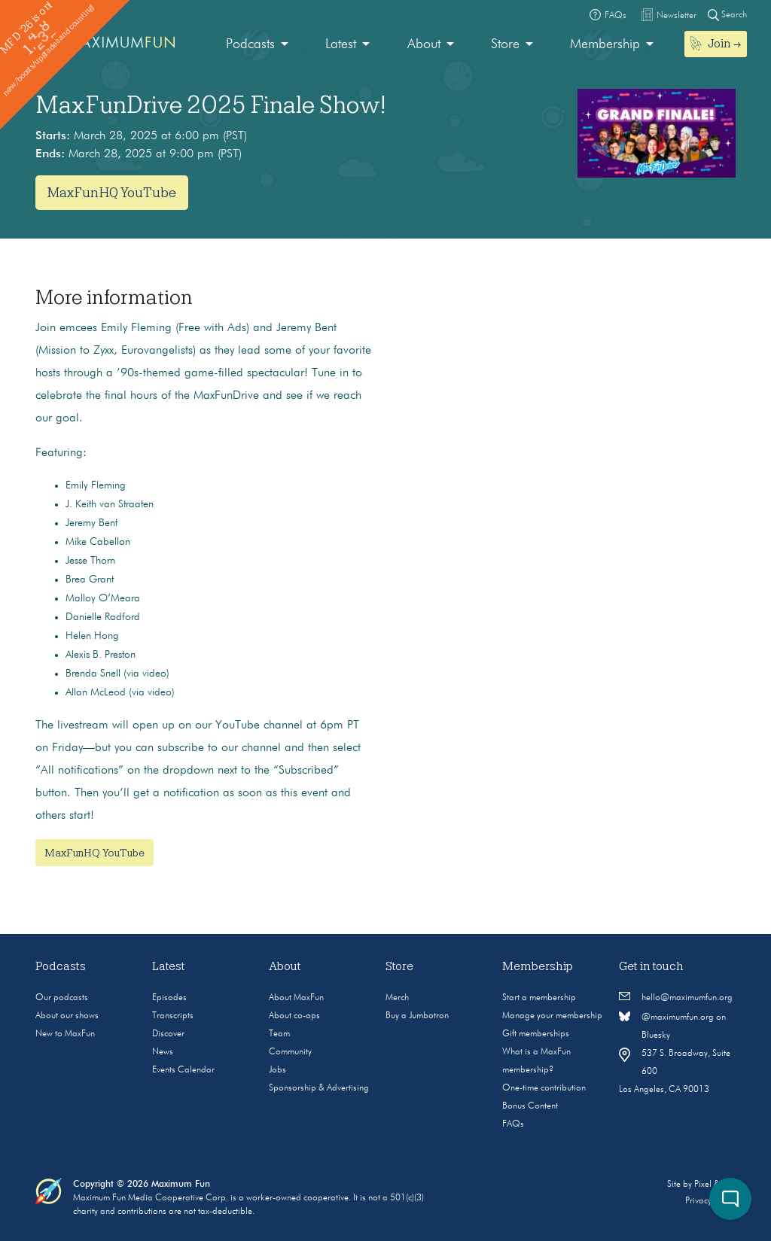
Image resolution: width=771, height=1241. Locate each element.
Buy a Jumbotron (417, 1015)
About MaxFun (296, 997)
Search (727, 14)
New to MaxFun (65, 1034)
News (162, 1052)
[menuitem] (257, 45)
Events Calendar (183, 1070)
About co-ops (294, 1015)
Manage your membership (552, 1015)
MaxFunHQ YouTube (111, 192)
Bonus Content (530, 1106)
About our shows (67, 1015)
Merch (397, 997)
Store (505, 44)
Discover (168, 1034)
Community (290, 1052)
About (423, 44)
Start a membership (539, 997)
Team (279, 1034)
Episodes (169, 997)
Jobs (277, 1070)
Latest (340, 44)
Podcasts (250, 44)
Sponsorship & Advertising (319, 1088)
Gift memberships (535, 1034)
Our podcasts (61, 997)
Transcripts (173, 1015)
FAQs (513, 1124)
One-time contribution (544, 1088)
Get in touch (651, 966)
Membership (605, 44)
